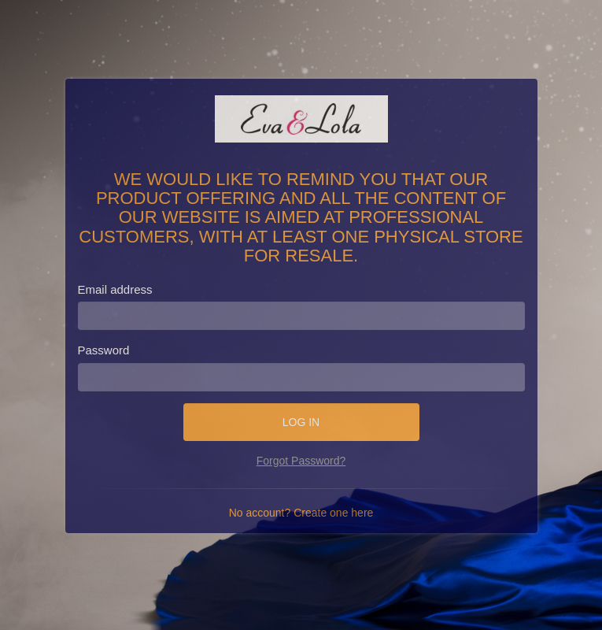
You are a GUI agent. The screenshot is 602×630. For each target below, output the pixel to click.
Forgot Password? (301, 460)
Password (104, 350)
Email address (115, 289)
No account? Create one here (301, 512)
